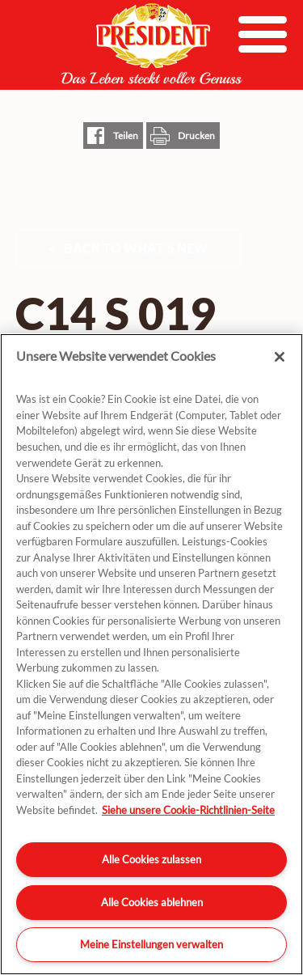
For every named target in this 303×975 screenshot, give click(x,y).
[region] (151, 654)
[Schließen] (279, 357)
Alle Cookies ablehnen (152, 902)
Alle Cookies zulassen (151, 859)
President (152, 43)
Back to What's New (136, 248)
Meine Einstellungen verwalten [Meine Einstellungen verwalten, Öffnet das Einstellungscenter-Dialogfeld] (151, 944)
